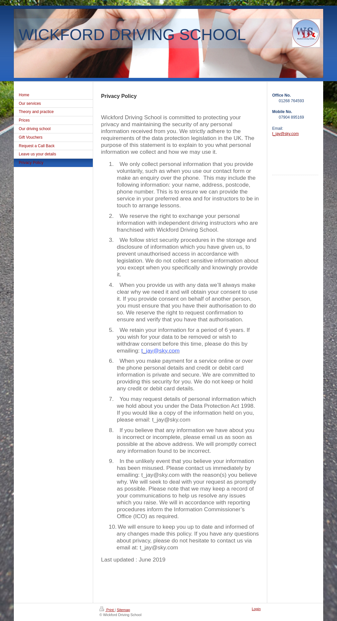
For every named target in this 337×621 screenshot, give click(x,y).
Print (107, 610)
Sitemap (123, 610)
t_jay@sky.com (160, 350)
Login (256, 609)
